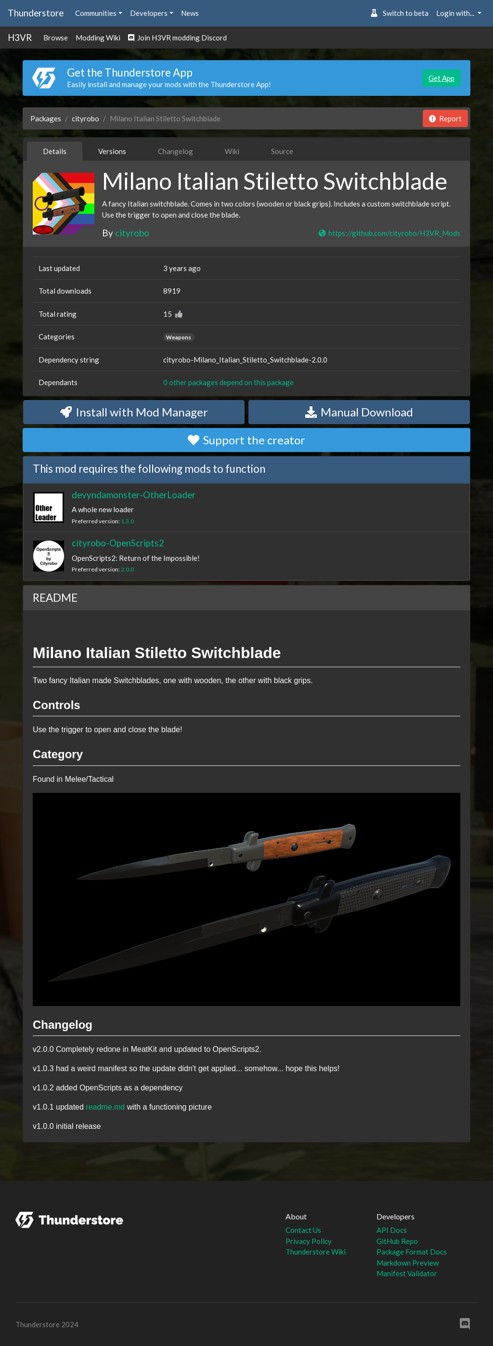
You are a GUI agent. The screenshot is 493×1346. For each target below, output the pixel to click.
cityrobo (85, 118)
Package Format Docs (411, 1251)
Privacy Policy (308, 1241)
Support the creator (246, 440)
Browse (55, 37)
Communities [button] (96, 13)
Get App (441, 78)
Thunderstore (36, 12)
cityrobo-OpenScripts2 (118, 542)
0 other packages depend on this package (228, 382)
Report (445, 118)
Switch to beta (399, 13)
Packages (45, 118)
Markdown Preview (407, 1262)
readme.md (105, 1107)
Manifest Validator (406, 1273)
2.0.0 (127, 569)
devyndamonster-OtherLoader (133, 494)
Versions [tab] (112, 151)
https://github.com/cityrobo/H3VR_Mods (389, 233)
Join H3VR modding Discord (177, 37)
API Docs (391, 1230)
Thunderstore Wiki (315, 1251)
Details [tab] (54, 151)
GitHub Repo (397, 1241)
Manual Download (359, 412)
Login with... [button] (456, 13)
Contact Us (303, 1230)
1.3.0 (127, 521)
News (190, 13)
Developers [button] (149, 13)
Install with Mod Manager (134, 412)
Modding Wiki (98, 37)
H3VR (20, 37)
